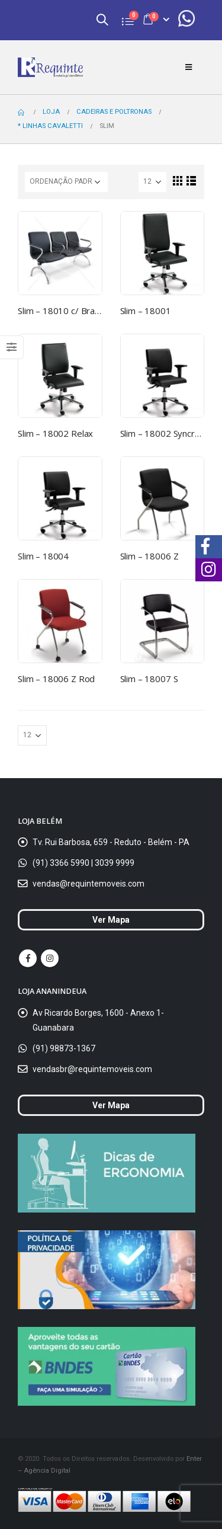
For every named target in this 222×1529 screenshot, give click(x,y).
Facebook (28, 958)
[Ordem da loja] (66, 182)
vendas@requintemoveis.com (88, 883)
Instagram (50, 958)
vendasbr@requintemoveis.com (92, 1069)
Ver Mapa (111, 920)
